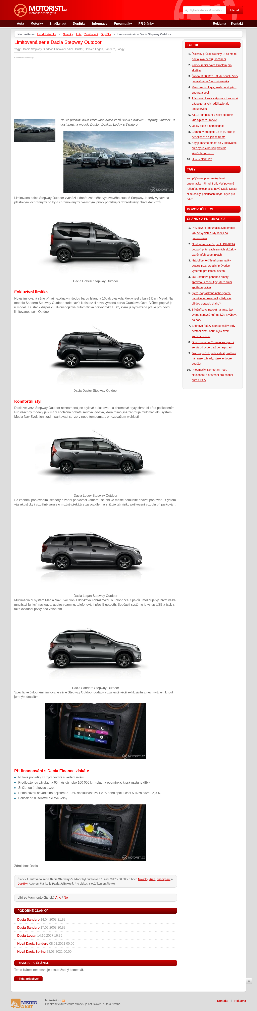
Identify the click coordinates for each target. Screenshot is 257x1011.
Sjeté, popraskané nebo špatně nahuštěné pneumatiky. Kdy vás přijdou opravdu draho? (211, 298)
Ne (66, 897)
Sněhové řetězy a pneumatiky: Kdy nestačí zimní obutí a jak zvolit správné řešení (213, 331)
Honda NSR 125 (202, 159)
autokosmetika (204, 188)
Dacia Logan (26, 935)
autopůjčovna (195, 178)
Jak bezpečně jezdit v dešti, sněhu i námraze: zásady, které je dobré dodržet (214, 358)
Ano (58, 897)
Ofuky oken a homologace (208, 125)
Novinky (68, 34)
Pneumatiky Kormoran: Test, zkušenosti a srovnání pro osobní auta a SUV (212, 375)
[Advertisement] (48, 89)
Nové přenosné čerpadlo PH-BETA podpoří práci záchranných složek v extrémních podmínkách (214, 249)
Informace (99, 23)
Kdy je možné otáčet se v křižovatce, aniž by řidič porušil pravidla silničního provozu (214, 148)
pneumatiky (211, 178)
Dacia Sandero (28, 919)
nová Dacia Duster (225, 188)
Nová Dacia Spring (31, 951)
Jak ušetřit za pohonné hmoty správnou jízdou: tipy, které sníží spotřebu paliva (212, 282)
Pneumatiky (123, 23)
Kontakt (237, 23)
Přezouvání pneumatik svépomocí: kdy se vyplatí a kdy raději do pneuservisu (213, 233)
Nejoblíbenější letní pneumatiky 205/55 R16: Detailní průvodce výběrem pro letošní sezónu (211, 265)
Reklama (219, 23)
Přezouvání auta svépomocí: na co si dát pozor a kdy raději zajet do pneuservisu (215, 103)
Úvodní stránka (46, 34)
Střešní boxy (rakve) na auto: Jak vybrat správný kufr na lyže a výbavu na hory (214, 315)
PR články (146, 23)
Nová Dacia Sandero (32, 943)
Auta (20, 23)
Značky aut (58, 23)
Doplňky (79, 23)
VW (221, 183)
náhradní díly (210, 183)
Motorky (37, 23)
